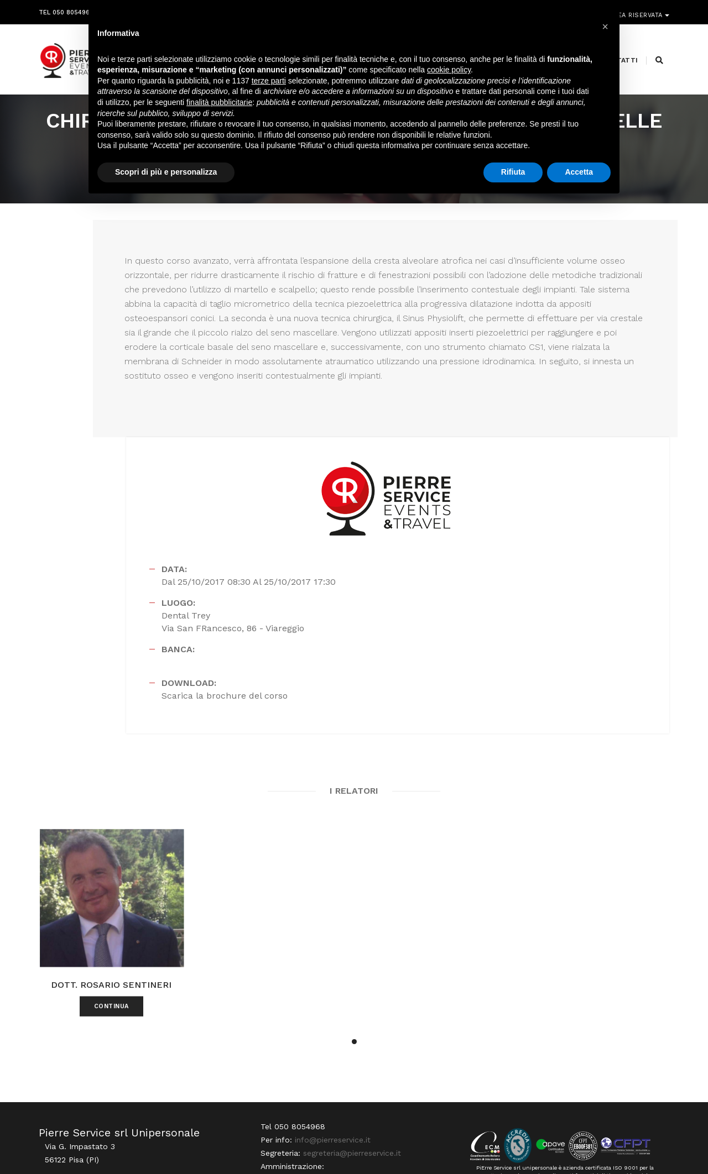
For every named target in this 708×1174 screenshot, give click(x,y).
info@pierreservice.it (327, 1054)
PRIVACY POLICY (643, 1147)
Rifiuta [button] (513, 181)
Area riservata (637, 9)
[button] (354, 918)
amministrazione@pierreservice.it (382, 1080)
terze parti (269, 90)
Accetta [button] (579, 181)
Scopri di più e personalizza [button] (166, 181)
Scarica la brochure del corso (517, 521)
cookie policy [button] (449, 80)
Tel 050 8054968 (66, 9)
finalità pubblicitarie (219, 112)
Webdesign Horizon (446, 1147)
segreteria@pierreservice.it (346, 1067)
